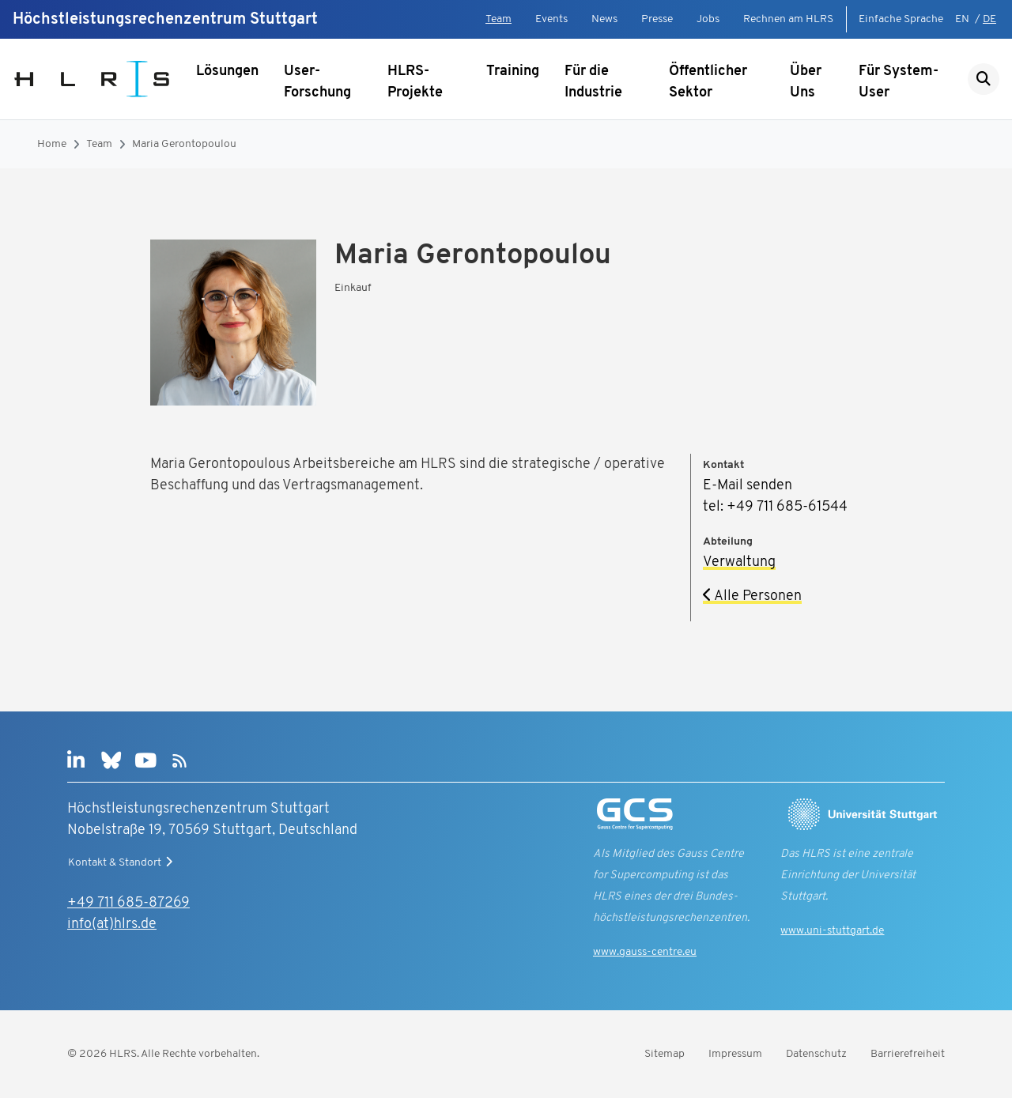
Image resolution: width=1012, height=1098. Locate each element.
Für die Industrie (593, 82)
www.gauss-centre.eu (645, 952)
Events (551, 19)
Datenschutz (816, 1054)
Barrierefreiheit (907, 1054)
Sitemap (664, 1054)
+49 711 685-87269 (128, 903)
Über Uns (805, 82)
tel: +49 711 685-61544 (775, 507)
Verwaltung (739, 562)
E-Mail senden (747, 485)
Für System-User (898, 82)
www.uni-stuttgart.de (832, 931)
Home (51, 144)
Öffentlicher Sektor (708, 82)
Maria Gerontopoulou (184, 144)
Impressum (735, 1054)
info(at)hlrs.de (112, 924)
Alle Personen (752, 596)
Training (512, 71)
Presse (657, 19)
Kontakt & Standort (122, 862)
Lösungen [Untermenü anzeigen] (227, 71)
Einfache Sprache (901, 19)
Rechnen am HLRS (788, 19)
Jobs (708, 19)
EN (962, 19)
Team (498, 19)
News (604, 19)
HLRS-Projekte (415, 82)
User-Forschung (317, 82)
